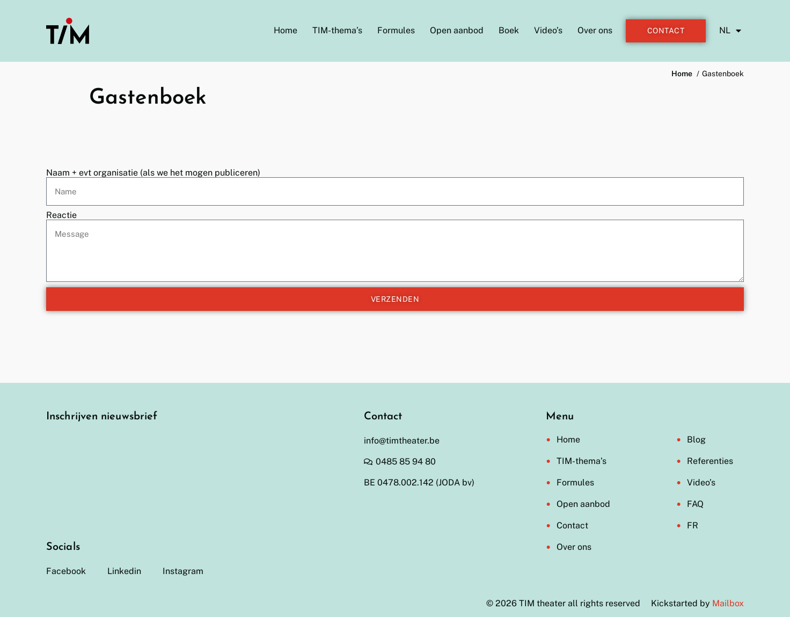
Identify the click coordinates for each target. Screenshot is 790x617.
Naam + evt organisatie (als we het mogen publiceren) (153, 173)
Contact (572, 525)
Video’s (548, 30)
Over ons (594, 30)
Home (285, 30)
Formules (396, 30)
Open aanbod (457, 30)
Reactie (61, 215)
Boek (509, 30)
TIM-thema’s (337, 30)
